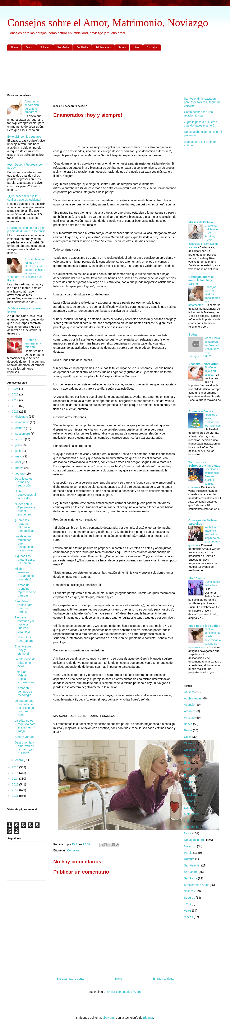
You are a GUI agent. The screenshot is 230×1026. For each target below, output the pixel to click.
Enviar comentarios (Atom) (124, 991)
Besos (29, 47)
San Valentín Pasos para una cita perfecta (24, 606)
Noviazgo (190, 846)
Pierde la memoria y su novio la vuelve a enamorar (25, 624)
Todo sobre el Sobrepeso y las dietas (204, 464)
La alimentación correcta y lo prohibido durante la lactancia (26, 229)
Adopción (190, 704)
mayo (19, 456)
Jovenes (189, 801)
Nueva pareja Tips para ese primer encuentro (25, 509)
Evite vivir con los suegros (24, 136)
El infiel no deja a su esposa (210, 371)
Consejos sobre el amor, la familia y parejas (201, 280)
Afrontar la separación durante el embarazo (32, 107)
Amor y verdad (24, 736)
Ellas (187, 762)
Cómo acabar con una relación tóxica (198, 113)
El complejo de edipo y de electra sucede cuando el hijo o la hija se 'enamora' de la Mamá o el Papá (26, 270)
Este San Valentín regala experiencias (24, 677)
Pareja (122, 47)
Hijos (136, 47)
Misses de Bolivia (200, 222)
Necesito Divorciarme (203, 364)
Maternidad (191, 814)
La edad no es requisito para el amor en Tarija (25, 726)
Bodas (192, 334)
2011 (15, 795)
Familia (188, 782)
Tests (187, 904)
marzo (19, 468)
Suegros (189, 897)
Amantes (190, 711)
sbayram (108, 1017)
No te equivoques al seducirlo (25, 495)
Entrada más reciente (70, 978)
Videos (188, 917)
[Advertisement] (115, 72)
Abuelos (189, 692)
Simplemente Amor (196, 885)
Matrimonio (191, 826)
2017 (15, 411)
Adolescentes (103, 47)
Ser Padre (82, 47)
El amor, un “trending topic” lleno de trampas (25, 590)
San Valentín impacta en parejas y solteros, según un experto (202, 102)
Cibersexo (190, 743)
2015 (15, 773)
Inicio (118, 978)
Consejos (152, 47)
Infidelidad (190, 794)
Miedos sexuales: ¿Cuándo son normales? (25, 574)
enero (19, 760)
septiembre (23, 433)
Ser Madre (63, 47)
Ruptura (189, 859)
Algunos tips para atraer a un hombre (24, 559)
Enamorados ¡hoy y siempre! (23, 650)
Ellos (187, 769)
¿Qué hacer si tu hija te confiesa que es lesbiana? (24, 197)
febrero (20, 473)
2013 (15, 784)
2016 (15, 767)
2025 (15, 388)
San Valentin (192, 865)
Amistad (189, 717)
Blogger (148, 1017)
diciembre (22, 416)
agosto (20, 439)
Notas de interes (194, 839)
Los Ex (188, 807)
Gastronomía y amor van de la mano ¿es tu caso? (24, 748)
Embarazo (190, 775)
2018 (15, 406)
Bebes (188, 724)
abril (18, 462)
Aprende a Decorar (201, 411)
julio (18, 445)
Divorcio (189, 756)
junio (18, 450)
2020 (15, 394)
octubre (20, 428)
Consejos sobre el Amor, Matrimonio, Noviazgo (107, 22)
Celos (188, 736)
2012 (15, 790)
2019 (15, 400)
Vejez (187, 910)
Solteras (44, 47)
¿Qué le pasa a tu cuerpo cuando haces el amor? (200, 123)
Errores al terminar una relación (33, 343)
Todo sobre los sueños (204, 625)
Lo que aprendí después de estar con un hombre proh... (24, 707)
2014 (15, 778)
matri (187, 820)
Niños (188, 833)
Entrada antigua (163, 978)
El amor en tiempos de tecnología (23, 691)
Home (14, 47)
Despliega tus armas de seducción (23, 482)
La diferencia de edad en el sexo (25, 662)
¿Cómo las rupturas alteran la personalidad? (25, 525)
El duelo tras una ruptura (24, 639)
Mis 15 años (196, 578)
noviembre (22, 422)
